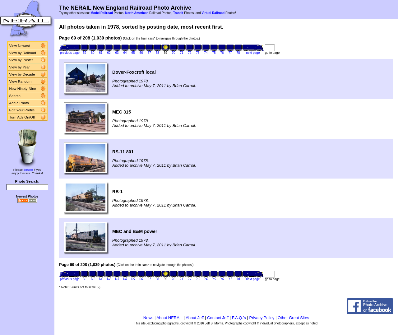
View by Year (19, 67)
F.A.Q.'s (239, 317)
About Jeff (195, 317)
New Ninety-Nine (22, 89)
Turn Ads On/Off (22, 117)
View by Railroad (22, 53)
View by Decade (22, 74)
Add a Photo (19, 103)
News (148, 317)
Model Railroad (101, 13)
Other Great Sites (293, 317)
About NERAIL (169, 317)
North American (136, 13)
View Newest (19, 46)
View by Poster (21, 60)
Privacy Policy (262, 317)
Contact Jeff (218, 317)
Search (15, 96)
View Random (20, 81)
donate (28, 169)
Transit (178, 13)
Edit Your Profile (22, 110)
